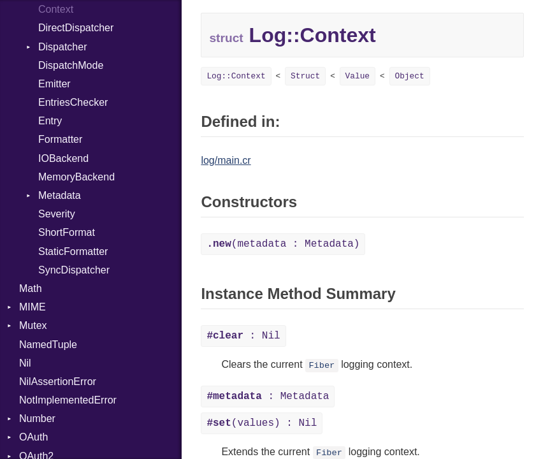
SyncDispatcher (74, 270)
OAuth (33, 437)
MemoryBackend (76, 176)
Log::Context (235, 76)
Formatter (60, 139)
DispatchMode (70, 65)
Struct (305, 76)
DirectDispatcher (75, 27)
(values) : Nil (261, 423)
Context (55, 9)
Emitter (54, 83)
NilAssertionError (57, 381)
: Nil (243, 336)
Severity (56, 213)
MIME (32, 307)
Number (37, 418)
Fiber (321, 365)
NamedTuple (48, 344)
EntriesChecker (73, 102)
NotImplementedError (68, 400)
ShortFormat (66, 232)
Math (30, 288)
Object (409, 76)
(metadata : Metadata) (282, 244)
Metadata (59, 195)
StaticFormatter (73, 251)
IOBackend (63, 158)
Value (357, 76)
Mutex (33, 325)
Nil (25, 363)
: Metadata (267, 396)
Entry (50, 120)
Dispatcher (62, 46)
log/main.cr (225, 160)
